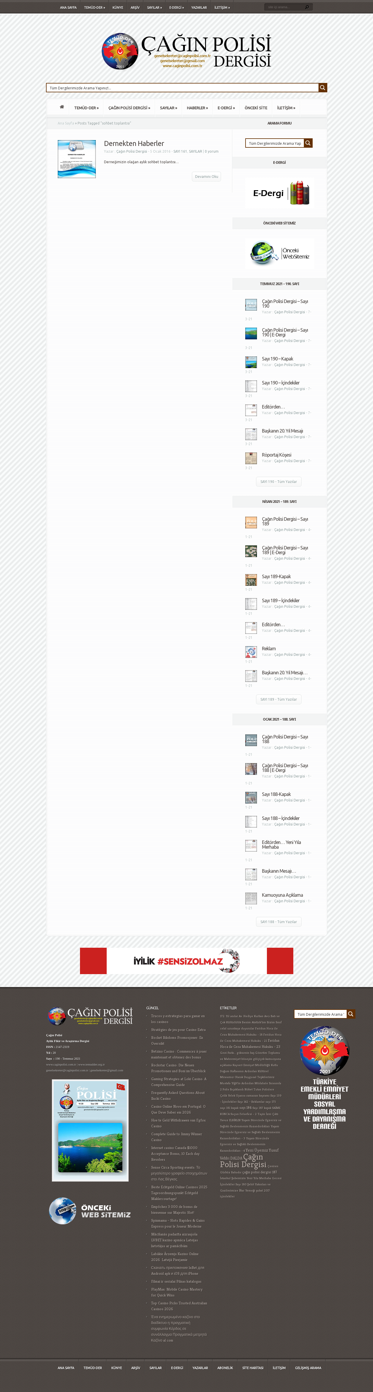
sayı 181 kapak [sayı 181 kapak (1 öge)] (229, 1108)
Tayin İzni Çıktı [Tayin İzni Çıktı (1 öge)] (268, 1114)
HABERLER (197, 108)
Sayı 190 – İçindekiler (280, 382)
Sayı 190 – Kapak (277, 358)
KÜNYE (118, 7)
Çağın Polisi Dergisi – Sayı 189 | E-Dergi (285, 550)
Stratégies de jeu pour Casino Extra (178, 1029)
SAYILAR (154, 7)
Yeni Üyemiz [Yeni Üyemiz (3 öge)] (257, 1150)
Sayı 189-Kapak (276, 576)
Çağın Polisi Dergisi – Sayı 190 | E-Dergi (285, 332)
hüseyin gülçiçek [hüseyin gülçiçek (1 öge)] (253, 1059)
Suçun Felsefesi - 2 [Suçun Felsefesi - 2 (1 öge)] (244, 1114)
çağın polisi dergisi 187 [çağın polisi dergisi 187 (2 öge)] (259, 1172)
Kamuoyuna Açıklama (282, 895)
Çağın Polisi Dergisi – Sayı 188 (285, 739)
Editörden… (273, 406)
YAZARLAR (199, 7)
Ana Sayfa (66, 123)
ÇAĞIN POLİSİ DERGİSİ (129, 108)
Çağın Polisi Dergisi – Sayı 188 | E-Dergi (285, 768)
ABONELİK (225, 1368)
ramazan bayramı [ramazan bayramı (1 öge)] (258, 1095)
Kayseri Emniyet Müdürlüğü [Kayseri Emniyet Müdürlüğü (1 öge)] (251, 1065)
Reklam (269, 648)
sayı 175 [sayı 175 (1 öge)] (270, 1102)
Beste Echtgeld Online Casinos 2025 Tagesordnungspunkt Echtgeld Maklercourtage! (179, 1193)
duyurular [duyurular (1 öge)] (247, 1028)
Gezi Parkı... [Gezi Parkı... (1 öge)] (228, 1053)
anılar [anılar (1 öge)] (234, 1016)
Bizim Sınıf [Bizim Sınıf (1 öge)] (274, 1022)
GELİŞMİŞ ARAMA (308, 1368)
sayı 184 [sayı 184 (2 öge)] (245, 1107)
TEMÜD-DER (94, 7)
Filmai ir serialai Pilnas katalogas (176, 1281)
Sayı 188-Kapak (276, 794)
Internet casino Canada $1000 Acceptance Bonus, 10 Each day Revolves (175, 1153)
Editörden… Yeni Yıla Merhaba (281, 845)
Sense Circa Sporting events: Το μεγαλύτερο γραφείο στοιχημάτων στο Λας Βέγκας (179, 1173)
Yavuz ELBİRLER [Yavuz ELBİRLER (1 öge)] (230, 1120)
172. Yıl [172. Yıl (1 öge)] (224, 1016)
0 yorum (212, 151)
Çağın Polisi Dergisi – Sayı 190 (285, 304)
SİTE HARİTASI (252, 1368)
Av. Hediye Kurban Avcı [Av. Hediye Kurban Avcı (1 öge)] (254, 1016)
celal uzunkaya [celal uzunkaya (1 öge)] (230, 1028)
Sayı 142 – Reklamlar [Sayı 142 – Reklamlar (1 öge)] (251, 1102)
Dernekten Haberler (134, 143)
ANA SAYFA (68, 7)
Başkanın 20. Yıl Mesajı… (284, 672)
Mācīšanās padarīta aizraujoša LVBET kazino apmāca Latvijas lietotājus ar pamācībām (174, 1240)
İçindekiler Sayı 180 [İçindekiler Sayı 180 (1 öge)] (233, 1184)
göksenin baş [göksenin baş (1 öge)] (245, 1053)
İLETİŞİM (222, 7)
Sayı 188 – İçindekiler (280, 818)
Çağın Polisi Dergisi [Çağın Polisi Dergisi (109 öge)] (243, 1160)
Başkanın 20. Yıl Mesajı (282, 430)
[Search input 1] (183, 87)
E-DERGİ (176, 7)
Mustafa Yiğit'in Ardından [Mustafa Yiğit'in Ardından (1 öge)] (237, 1083)
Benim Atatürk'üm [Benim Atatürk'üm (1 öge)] (254, 1022)
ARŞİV (135, 7)
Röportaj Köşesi (276, 454)
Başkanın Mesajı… (279, 871)
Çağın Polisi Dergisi (131, 151)
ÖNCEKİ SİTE (256, 108)
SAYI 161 (180, 151)
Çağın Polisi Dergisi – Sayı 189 (285, 521)
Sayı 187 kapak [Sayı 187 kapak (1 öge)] (262, 1108)
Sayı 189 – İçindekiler (280, 600)
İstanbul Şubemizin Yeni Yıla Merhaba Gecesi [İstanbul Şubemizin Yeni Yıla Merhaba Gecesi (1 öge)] (251, 1178)
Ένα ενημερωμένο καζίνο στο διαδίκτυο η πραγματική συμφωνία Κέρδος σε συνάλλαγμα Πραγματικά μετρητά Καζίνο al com (179, 1328)
